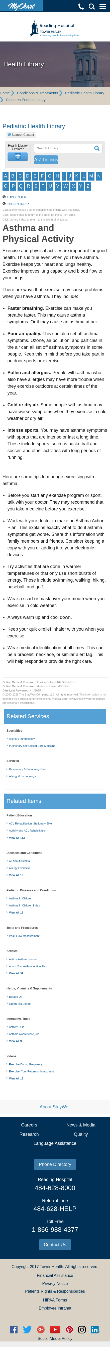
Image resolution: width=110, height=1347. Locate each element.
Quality (81, 1134)
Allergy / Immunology (22, 738)
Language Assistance (55, 1143)
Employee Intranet (55, 1308)
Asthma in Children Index (24, 905)
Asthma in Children (20, 898)
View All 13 (16, 1078)
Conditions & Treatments (37, 93)
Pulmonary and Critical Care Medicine (32, 745)
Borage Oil (15, 996)
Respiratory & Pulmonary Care (27, 769)
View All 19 (16, 875)
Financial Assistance (55, 1275)
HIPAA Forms (55, 1300)
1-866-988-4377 (55, 1229)
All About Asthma (19, 860)
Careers (29, 1124)
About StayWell (55, 1106)
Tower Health (51, 1267)
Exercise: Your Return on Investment (31, 1071)
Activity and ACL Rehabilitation (27, 830)
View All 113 (17, 837)
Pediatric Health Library (84, 93)
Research (29, 1134)
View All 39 (16, 973)
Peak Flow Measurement (24, 935)
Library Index (18, 204)
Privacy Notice (55, 1283)
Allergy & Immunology (22, 776)
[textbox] (61, 148)
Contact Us (55, 1244)
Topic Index (16, 197)
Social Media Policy (55, 1338)
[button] (18, 156)
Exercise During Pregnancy (25, 1064)
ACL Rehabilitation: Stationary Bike (30, 823)
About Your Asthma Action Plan (28, 966)
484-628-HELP (55, 1208)
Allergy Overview (19, 868)
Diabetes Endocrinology (25, 100)
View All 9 (15, 1040)
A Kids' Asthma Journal (23, 959)
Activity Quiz (16, 1026)
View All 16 (16, 912)
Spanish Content (23, 135)
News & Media (80, 1124)
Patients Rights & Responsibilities (55, 1291)
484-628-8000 (55, 1188)
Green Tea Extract (20, 1003)
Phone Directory (55, 1164)
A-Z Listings (46, 159)
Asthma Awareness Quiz (24, 1033)
